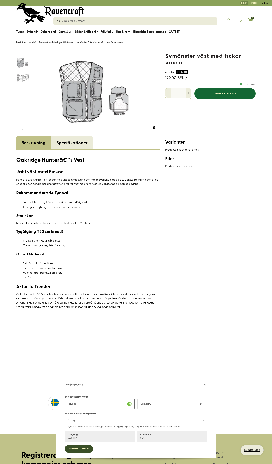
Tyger (20, 32)
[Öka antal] (188, 93)
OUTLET (174, 32)
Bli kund (265, 3)
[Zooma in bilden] (153, 126)
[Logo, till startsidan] (50, 13)
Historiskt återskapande (149, 32)
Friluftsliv (106, 32)
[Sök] (58, 21)
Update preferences (79, 449)
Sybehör (32, 32)
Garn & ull (65, 32)
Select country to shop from (80, 413)
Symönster (81, 42)
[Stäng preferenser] (205, 385)
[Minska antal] (168, 93)
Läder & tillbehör (86, 32)
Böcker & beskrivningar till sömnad (56, 42)
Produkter (21, 42)
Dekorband (48, 32)
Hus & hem (123, 32)
